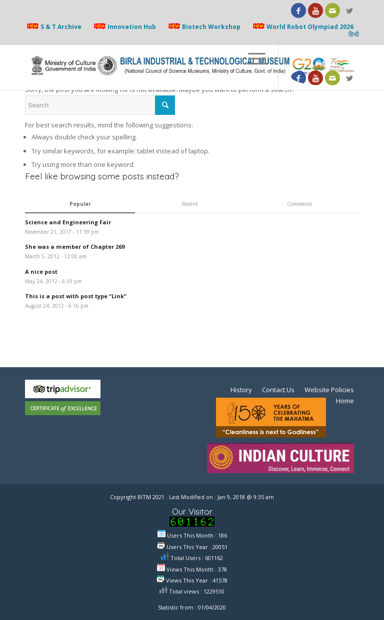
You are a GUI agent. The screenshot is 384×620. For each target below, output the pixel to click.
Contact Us (278, 389)
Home (345, 400)
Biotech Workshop (203, 26)
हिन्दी (353, 34)
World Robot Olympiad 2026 (302, 26)
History (241, 389)
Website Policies (329, 389)
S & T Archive (53, 26)
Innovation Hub (124, 26)
